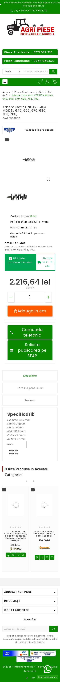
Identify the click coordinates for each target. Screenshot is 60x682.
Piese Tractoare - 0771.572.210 (28, 52)
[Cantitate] (29, 297)
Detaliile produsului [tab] (30, 388)
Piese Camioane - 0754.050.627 (29, 61)
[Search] (35, 71)
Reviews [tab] (30, 400)
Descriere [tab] (30, 376)
